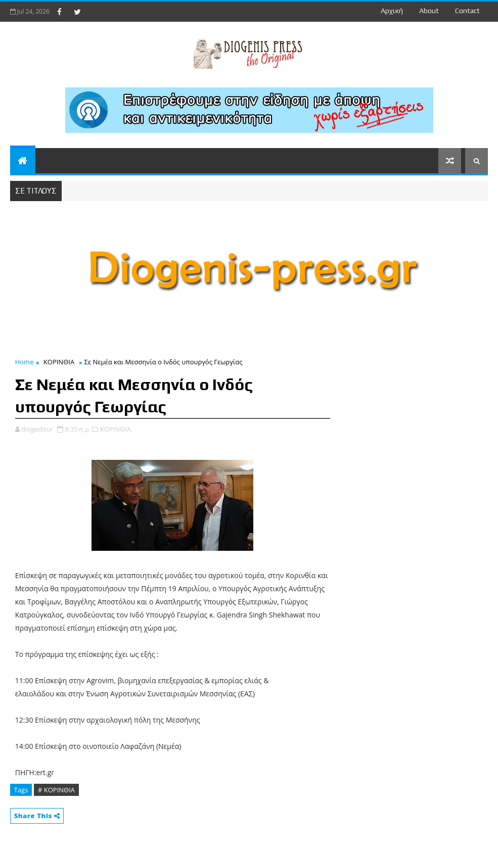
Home (24, 361)
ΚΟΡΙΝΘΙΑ (58, 361)
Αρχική (392, 11)
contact (467, 11)
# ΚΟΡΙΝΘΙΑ (56, 789)
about (429, 11)
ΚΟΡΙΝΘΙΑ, (116, 429)
